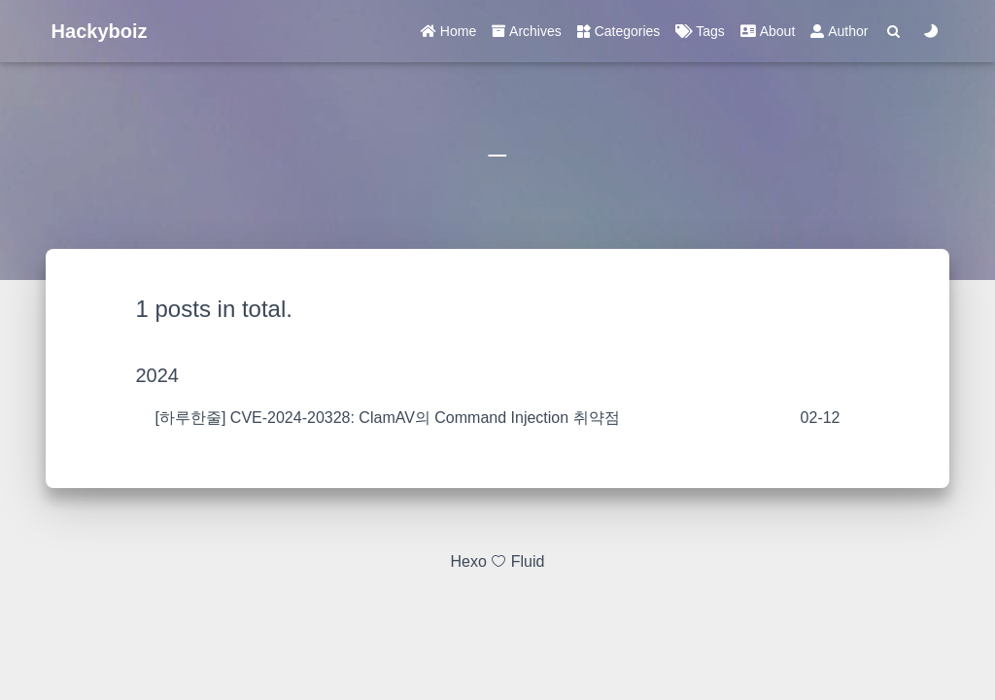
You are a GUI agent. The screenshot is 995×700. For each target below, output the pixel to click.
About (767, 31)
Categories (619, 31)
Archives (527, 31)
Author (839, 31)
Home (448, 31)
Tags (699, 31)
